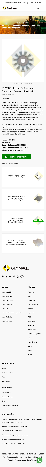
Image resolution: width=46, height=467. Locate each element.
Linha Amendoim (7, 296)
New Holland (32, 342)
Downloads (6, 381)
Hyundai (31, 313)
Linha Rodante (7, 317)
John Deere (32, 321)
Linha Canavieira (7, 300)
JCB (29, 317)
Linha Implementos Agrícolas (12, 313)
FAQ (3, 401)
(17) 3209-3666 (17, 431)
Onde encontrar (7, 373)
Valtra (30, 346)
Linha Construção (8, 304)
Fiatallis (30, 309)
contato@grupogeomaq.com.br (17, 435)
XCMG (30, 354)
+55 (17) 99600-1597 (17, 443)
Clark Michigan (33, 304)
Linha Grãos (6, 309)
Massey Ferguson (34, 334)
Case (30, 296)
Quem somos (6, 393)
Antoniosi (31, 292)
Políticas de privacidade (10, 405)
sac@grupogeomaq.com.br (14, 439)
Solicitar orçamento (16, 156)
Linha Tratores (7, 321)
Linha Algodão (7, 292)
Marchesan (32, 329)
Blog (3, 377)
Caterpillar (31, 300)
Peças (4, 369)
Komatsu (31, 325)
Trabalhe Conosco (8, 397)
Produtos (25, 23)
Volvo (30, 350)
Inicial (18, 23)
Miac (29, 338)
